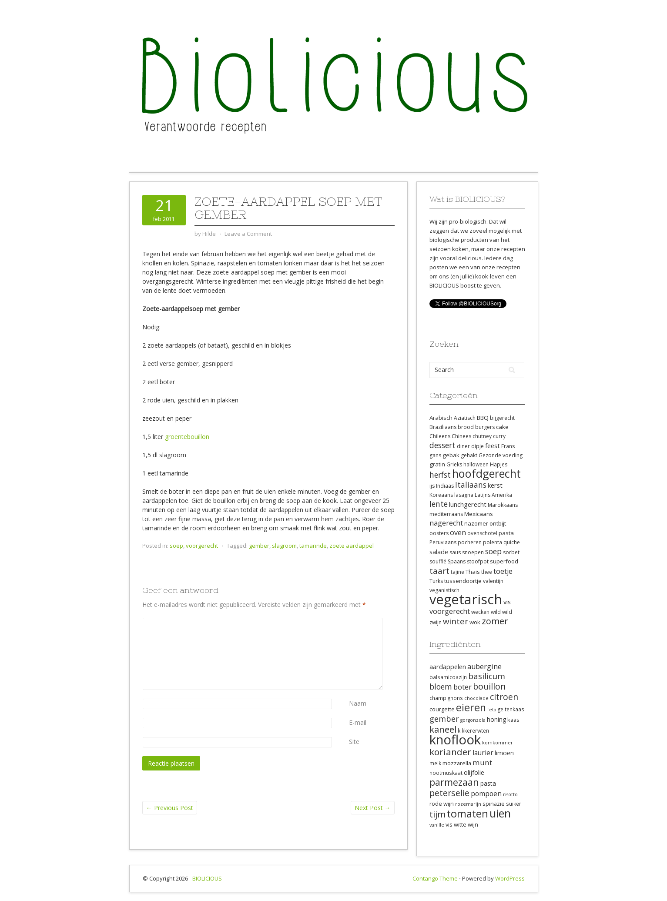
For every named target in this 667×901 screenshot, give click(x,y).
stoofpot (478, 561)
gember (259, 545)
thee (486, 572)
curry (499, 436)
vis (507, 601)
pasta (506, 533)
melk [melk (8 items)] (435, 763)
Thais (473, 572)
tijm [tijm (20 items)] (437, 814)
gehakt (469, 455)
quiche (511, 542)
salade (438, 551)
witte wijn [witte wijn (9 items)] (466, 824)
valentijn (493, 581)
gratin (437, 464)
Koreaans (441, 495)
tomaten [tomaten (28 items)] (467, 814)
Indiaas (445, 485)
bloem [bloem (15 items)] (440, 686)
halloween (476, 464)
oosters (439, 533)
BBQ (483, 418)
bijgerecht (502, 418)
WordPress (510, 878)
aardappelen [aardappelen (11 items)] (447, 666)
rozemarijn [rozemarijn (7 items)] (468, 804)
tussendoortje (463, 581)
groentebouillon (187, 436)
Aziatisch (465, 418)
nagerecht (446, 523)
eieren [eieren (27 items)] (471, 707)
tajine (457, 572)
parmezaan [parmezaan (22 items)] (454, 782)
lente (438, 504)
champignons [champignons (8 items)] (446, 697)
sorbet (511, 552)
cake (502, 427)
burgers (485, 427)
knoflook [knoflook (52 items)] (455, 739)
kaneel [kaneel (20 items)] (442, 729)
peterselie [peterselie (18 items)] (449, 793)
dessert (442, 445)
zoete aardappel (351, 545)
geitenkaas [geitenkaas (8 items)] (511, 709)
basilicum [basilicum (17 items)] (486, 676)
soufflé (437, 561)
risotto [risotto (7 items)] (510, 794)
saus (455, 552)
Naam (357, 703)
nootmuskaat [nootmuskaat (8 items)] (446, 772)
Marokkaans (503, 505)
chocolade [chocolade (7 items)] (476, 698)
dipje (477, 446)
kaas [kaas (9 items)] (513, 719)
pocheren (470, 542)
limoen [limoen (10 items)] (504, 753)
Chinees (461, 436)
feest (492, 445)
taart (439, 570)
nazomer (476, 523)
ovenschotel (482, 533)
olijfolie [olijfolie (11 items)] (474, 772)
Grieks (454, 464)
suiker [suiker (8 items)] (513, 803)
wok (474, 622)
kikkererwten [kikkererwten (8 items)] (473, 730)
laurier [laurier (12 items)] (483, 752)
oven (458, 532)
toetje (503, 571)
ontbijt (497, 523)
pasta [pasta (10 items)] (488, 783)
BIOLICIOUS (207, 878)
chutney (482, 436)
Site (354, 741)
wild (496, 612)
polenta (492, 542)
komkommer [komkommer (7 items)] (497, 743)
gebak (450, 455)
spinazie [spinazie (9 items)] (494, 803)
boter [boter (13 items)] (462, 687)
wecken (480, 612)
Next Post (373, 808)
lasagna (463, 495)
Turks (436, 581)
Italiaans (470, 484)
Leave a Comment (248, 234)
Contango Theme (435, 878)
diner (463, 446)
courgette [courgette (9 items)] (442, 709)
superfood (504, 561)
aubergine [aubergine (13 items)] (484, 666)
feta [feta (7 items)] (491, 710)
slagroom (284, 545)
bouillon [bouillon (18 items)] (489, 686)
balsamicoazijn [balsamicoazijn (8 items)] (448, 676)
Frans (508, 446)
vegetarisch (465, 599)
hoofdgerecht (486, 473)
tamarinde (313, 545)
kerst (495, 485)
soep (176, 545)
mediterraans (446, 514)
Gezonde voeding (501, 455)
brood (466, 427)
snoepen (473, 552)
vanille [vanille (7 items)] (436, 825)
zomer (495, 621)
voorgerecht (202, 545)
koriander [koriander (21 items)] (450, 752)
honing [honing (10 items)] (496, 719)
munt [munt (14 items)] (482, 762)
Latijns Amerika (493, 495)
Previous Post (169, 808)
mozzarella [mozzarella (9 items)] (456, 763)
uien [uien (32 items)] (500, 813)
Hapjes (498, 464)
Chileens (439, 436)
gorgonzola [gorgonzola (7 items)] (473, 720)
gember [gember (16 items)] (444, 718)
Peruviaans (442, 542)
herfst (440, 474)
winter (455, 621)
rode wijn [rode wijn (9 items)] (441, 803)
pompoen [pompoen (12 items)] (486, 793)
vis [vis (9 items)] (449, 824)
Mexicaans (478, 514)
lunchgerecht (467, 504)
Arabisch (440, 418)
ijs (432, 485)
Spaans (457, 561)
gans (435, 455)
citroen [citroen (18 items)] (504, 697)
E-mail (357, 722)
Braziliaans (442, 427)
